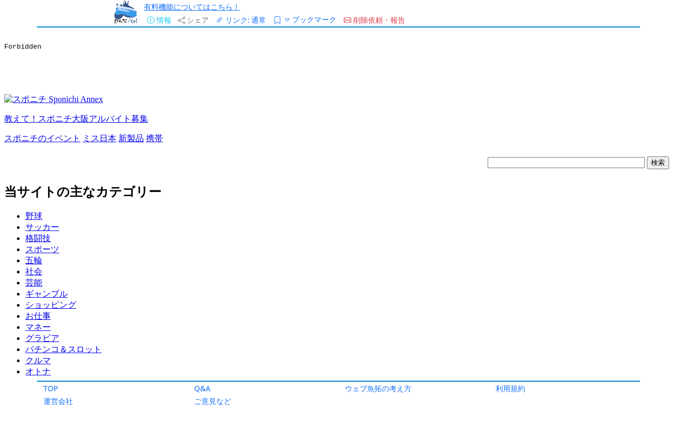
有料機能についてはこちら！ (192, 7)
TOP (50, 388)
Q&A (202, 388)
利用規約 (510, 388)
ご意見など (212, 401)
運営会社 (58, 401)
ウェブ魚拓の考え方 (378, 388)
